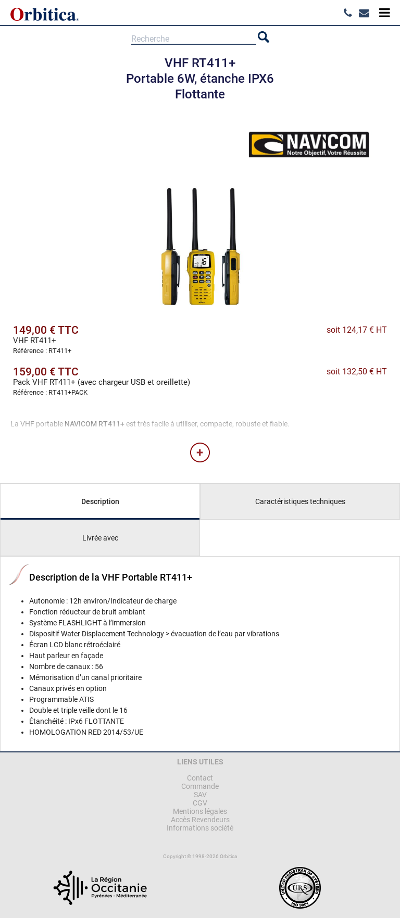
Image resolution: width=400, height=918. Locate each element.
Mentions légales (200, 811)
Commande (200, 786)
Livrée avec (100, 538)
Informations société (200, 828)
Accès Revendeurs (200, 819)
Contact (200, 778)
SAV (200, 794)
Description (100, 501)
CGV (200, 803)
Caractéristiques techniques (300, 501)
